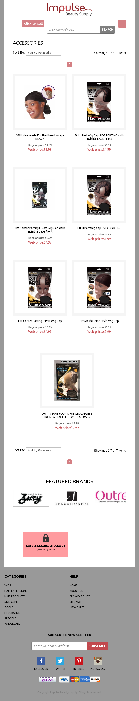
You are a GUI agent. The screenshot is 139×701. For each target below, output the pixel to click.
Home (73, 585)
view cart (77, 607)
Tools (8, 607)
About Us (76, 590)
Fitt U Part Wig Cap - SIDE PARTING (99, 228)
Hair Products (15, 596)
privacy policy (80, 596)
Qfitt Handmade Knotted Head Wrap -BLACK (40, 137)
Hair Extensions (16, 590)
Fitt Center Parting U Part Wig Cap (40, 321)
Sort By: (19, 52)
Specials (10, 618)
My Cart (122, 24)
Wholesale (12, 623)
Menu (17, 24)
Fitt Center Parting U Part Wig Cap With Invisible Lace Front (40, 229)
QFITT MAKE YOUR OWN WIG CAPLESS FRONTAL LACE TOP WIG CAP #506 (67, 415)
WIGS (7, 585)
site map (76, 601)
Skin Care (11, 601)
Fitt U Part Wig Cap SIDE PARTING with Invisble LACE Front (99, 137)
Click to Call (33, 23)
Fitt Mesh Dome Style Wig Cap (99, 321)
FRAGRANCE (12, 612)
